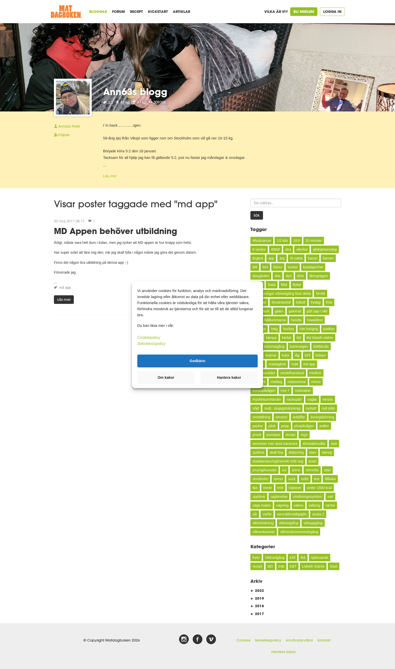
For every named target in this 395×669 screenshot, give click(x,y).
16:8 (296, 241)
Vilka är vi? (276, 11)
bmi (265, 267)
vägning (282, 505)
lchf (307, 355)
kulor (285, 355)
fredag (316, 302)
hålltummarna (275, 320)
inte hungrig (309, 329)
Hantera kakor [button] (229, 377)
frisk (329, 302)
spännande (319, 558)
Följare (62, 135)
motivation (303, 391)
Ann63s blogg (135, 91)
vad (330, 497)
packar (257, 426)
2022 (257, 590)
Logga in (332, 11)
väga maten (261, 505)
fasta (271, 285)
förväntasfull (281, 302)
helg (274, 329)
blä (254, 267)
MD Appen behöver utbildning (115, 230)
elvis (300, 276)
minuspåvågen (263, 391)
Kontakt (324, 640)
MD (270, 566)
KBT (293, 566)
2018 (257, 605)
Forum (118, 11)
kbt (299, 338)
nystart (311, 408)
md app (65, 287)
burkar (293, 267)
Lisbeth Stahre (313, 566)
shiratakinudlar (314, 444)
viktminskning (263, 523)
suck (291, 479)
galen (279, 311)
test (317, 479)
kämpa (271, 338)
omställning (261, 417)
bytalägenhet (313, 267)
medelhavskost (292, 373)
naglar (312, 399)
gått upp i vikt (317, 311)
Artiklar (181, 11)
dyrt (288, 276)
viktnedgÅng (288, 523)
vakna (298, 505)
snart (312, 461)
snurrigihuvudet (264, 470)
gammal (295, 311)
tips (255, 488)
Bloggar (98, 11)
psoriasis (273, 435)
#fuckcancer (261, 241)
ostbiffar (299, 417)
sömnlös (312, 470)
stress (278, 479)
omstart (281, 417)
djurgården (260, 276)
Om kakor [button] (166, 377)
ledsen (321, 355)
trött (280, 488)
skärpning (296, 452)
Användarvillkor (299, 640)
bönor (277, 267)
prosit (256, 435)
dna (277, 276)
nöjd (255, 408)
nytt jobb (328, 408)
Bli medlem (303, 11)
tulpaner (295, 488)
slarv (313, 452)
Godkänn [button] (197, 361)
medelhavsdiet (263, 373)
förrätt (320, 294)
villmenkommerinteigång (299, 532)
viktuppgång (313, 523)
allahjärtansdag (325, 249)
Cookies (243, 640)
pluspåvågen (304, 426)
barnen (328, 258)
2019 (257, 598)
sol (284, 470)
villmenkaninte (263, 532)
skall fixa (276, 452)
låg (297, 355)
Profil (67, 126)
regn (304, 435)
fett (303, 558)
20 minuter (313, 241)
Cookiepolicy (148, 337)
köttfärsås (321, 346)
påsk (272, 426)
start (327, 470)
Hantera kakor (283, 652)
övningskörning (322, 417)
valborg (314, 505)
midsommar (296, 382)
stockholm (260, 479)
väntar (330, 505)
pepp (285, 426)
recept (290, 435)
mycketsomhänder (266, 399)
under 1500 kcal (319, 488)
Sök (257, 215)
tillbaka (330, 479)
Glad (333, 566)
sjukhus (258, 452)
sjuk (334, 444)
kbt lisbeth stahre (320, 338)
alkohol (301, 249)
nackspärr (294, 399)
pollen (324, 426)
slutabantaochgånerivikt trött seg (277, 461)
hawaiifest (314, 320)
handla (296, 320)
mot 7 (285, 391)
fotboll (300, 302)
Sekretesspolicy (268, 640)
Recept (136, 11)
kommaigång (274, 346)
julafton (329, 329)
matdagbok (277, 364)
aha (288, 249)
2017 (257, 613)
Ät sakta (296, 258)
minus (315, 382)
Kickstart (158, 11)
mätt (294, 364)
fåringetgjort (318, 276)
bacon (312, 258)
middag (276, 382)
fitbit (284, 285)
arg (281, 258)
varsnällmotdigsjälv (292, 514)
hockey (288, 329)
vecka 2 (318, 514)
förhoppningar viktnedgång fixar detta (281, 294)
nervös (327, 399)
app (271, 258)
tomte (267, 488)
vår (254, 514)
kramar (271, 355)
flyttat (297, 285)
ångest (257, 258)
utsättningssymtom (307, 497)
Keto (256, 558)
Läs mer (110, 176)
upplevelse (279, 497)
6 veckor (259, 249)
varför (267, 514)
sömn (296, 470)
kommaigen (299, 346)
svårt (304, 479)
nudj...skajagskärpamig (282, 408)
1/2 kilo (282, 241)
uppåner (258, 497)
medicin (315, 373)
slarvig (327, 452)
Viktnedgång (275, 558)
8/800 (275, 249)
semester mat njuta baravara (274, 444)
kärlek (286, 338)
